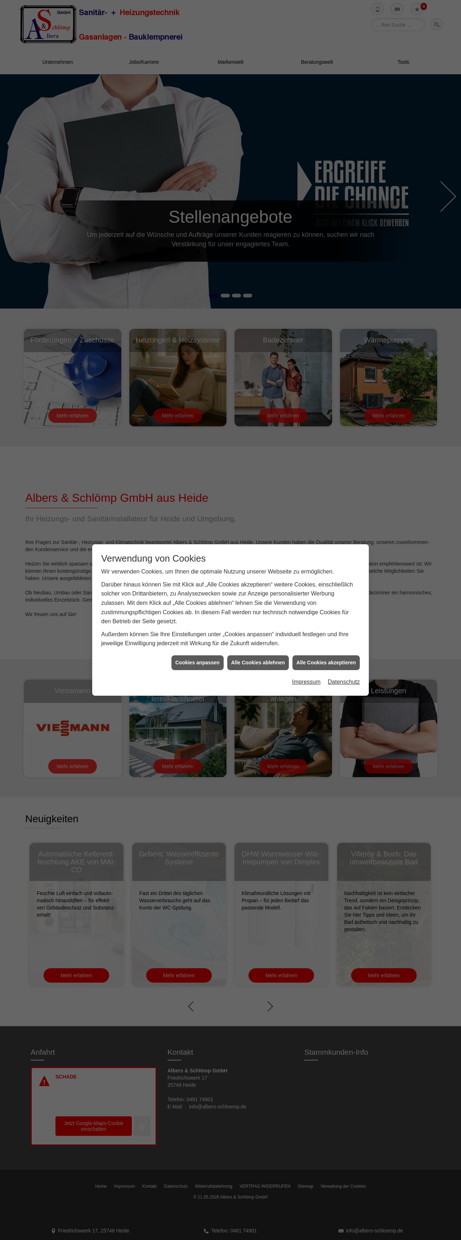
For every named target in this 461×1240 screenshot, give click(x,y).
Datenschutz (344, 678)
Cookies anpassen (197, 658)
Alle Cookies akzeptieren (326, 658)
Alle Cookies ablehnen (258, 658)
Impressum (306, 678)
